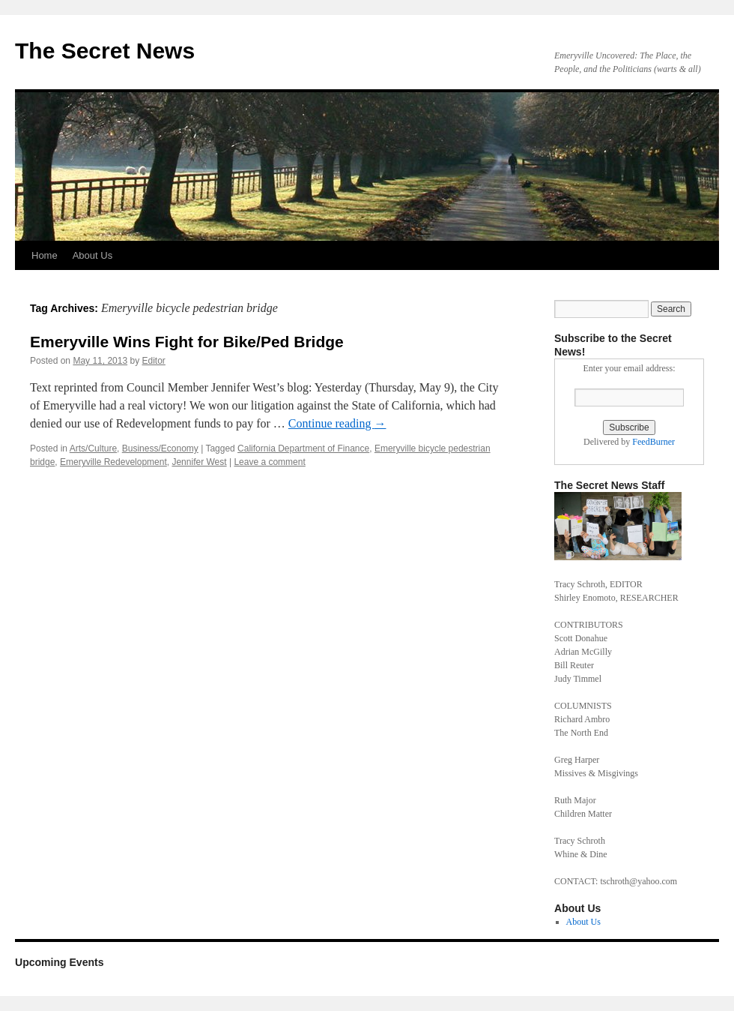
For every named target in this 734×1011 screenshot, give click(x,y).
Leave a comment (269, 462)
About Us (92, 255)
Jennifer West (199, 462)
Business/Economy (160, 448)
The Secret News (105, 50)
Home (44, 255)
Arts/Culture (93, 448)
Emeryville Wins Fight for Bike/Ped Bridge (187, 341)
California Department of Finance (303, 448)
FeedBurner (653, 441)
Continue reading (337, 423)
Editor (153, 361)
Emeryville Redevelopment (113, 462)
